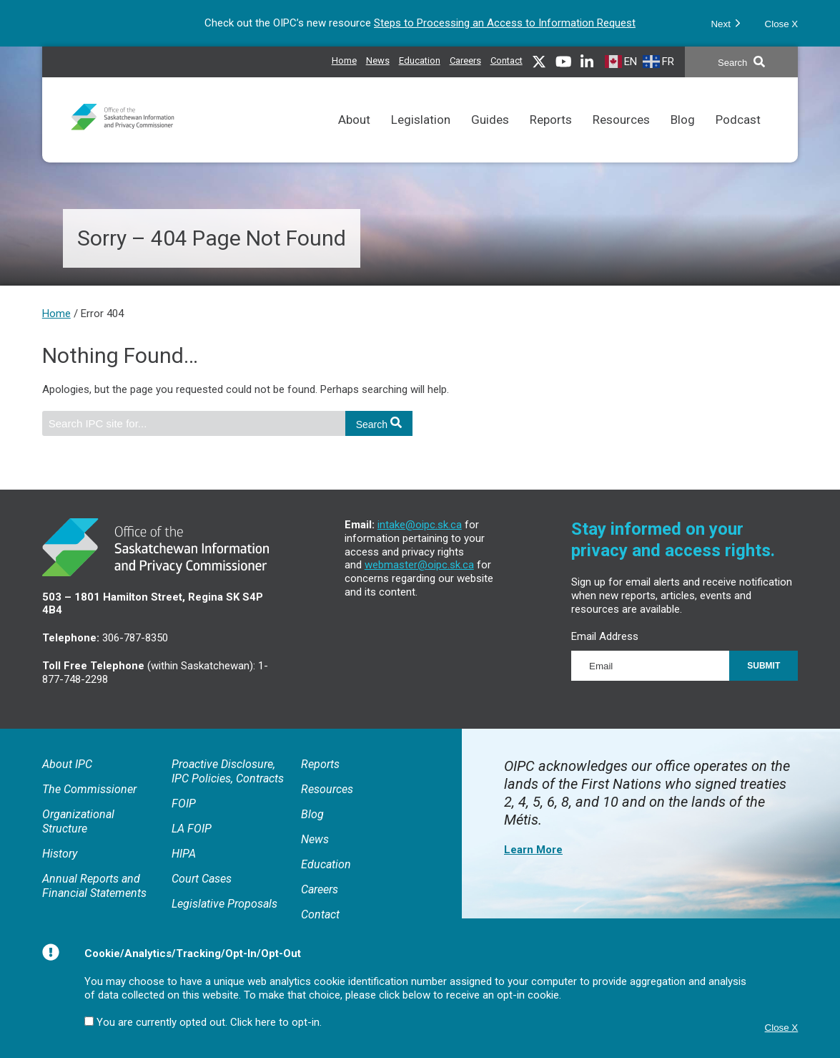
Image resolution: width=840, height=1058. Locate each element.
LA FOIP (192, 828)
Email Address (604, 636)
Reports (320, 764)
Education (326, 864)
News (315, 839)
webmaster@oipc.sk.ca (419, 564)
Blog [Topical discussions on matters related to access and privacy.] (682, 137)
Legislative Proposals (224, 904)
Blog (312, 814)
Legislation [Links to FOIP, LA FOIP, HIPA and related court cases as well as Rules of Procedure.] (421, 137)
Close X (782, 24)
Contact (506, 60)
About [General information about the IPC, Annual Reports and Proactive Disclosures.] (354, 137)
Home (344, 60)
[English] (623, 61)
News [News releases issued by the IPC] (377, 59)
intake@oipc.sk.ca (419, 524)
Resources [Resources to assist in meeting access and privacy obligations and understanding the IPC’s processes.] (621, 137)
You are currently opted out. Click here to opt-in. (209, 1022)
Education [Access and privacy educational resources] (419, 59)
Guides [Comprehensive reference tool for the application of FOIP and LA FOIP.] (490, 137)
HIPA (184, 853)
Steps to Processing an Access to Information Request (505, 22)
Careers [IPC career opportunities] (465, 59)
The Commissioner (89, 789)
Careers (319, 889)
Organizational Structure (78, 821)
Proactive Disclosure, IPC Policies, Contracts (228, 771)
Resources (327, 789)
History (59, 853)
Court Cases (202, 878)
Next (725, 22)
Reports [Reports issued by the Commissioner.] (550, 137)
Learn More (533, 849)
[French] (660, 61)
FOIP (184, 803)
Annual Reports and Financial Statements (94, 886)
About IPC (67, 764)
